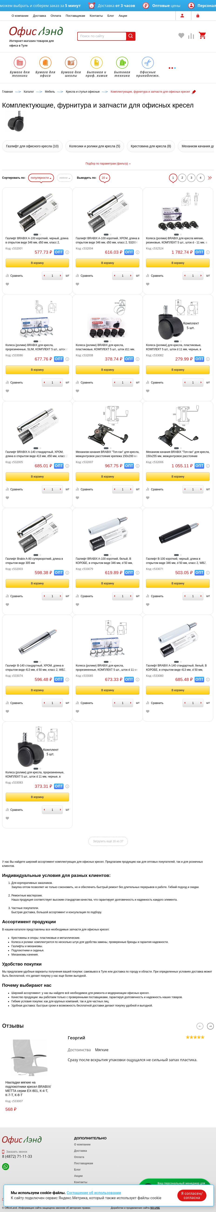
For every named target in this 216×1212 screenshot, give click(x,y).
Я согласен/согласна (191, 1195)
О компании (20, 15)
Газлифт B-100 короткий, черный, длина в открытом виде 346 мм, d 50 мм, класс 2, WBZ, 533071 (176, 561)
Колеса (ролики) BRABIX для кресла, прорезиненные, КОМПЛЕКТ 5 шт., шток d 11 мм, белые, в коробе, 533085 (107, 668)
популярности (41, 177)
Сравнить (14, 275)
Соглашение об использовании (94, 1193)
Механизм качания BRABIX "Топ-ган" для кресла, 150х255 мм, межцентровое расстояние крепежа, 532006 (177, 454)
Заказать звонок (14, 1151)
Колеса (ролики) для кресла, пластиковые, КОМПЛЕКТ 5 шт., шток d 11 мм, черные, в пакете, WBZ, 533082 (173, 347)
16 (105, 177)
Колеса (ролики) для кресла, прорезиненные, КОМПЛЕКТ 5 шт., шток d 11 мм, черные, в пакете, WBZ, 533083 (35, 775)
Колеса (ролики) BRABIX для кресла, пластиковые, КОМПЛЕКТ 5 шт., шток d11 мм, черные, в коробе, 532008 (105, 347)
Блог (111, 15)
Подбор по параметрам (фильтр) (107, 163)
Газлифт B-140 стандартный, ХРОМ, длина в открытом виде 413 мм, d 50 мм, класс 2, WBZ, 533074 (36, 668)
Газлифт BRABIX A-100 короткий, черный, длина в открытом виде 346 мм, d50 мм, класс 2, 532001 (37, 241)
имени (64, 177)
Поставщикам (75, 15)
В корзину (37, 263)
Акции (123, 15)
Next (210, 1026)
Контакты (96, 15)
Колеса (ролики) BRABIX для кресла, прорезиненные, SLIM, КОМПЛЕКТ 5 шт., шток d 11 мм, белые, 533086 (37, 347)
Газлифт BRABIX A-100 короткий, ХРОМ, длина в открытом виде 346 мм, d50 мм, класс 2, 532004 (107, 240)
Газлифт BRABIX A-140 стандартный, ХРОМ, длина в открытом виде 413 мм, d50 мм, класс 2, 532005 (37, 454)
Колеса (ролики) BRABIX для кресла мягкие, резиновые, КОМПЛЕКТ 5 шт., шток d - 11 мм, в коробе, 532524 (176, 241)
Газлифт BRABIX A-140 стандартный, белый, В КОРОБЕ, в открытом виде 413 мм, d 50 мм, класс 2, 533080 (176, 668)
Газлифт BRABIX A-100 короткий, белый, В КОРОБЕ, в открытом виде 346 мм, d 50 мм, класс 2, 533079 (104, 561)
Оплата (56, 15)
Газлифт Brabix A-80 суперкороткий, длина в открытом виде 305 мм (34, 561)
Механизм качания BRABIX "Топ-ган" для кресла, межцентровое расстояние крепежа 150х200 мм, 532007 (107, 454)
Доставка (39, 15)
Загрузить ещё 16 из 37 (108, 841)
